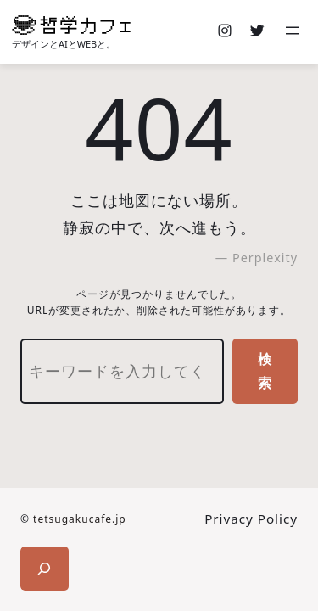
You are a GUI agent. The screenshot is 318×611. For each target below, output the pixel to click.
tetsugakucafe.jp (79, 519)
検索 (265, 371)
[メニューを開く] (294, 32)
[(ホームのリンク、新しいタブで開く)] (71, 25)
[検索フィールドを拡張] (44, 569)
